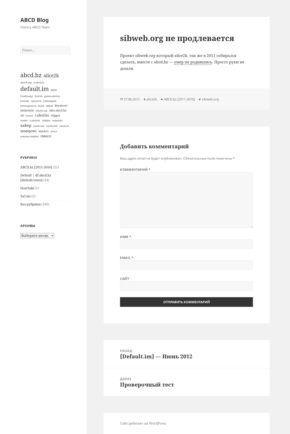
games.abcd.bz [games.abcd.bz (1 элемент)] (52, 96)
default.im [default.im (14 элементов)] (34, 89)
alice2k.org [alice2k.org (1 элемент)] (26, 82)
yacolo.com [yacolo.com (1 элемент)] (39, 126)
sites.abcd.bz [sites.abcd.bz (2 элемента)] (57, 110)
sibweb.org (210, 99)
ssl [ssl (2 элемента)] (22, 115)
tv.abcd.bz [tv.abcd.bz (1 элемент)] (34, 120)
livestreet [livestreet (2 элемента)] (61, 105)
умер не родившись (193, 62)
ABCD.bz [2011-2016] (36, 167)
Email (127, 258)
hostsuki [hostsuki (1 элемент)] (24, 101)
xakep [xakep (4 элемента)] (25, 125)
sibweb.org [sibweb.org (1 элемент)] (41, 110)
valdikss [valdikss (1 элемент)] (46, 120)
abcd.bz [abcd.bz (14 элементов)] (31, 75)
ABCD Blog (34, 20)
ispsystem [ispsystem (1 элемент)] (36, 101)
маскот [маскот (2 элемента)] (43, 131)
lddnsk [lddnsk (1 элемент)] (49, 105)
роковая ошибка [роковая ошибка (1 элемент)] (29, 136)
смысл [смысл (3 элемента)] (45, 136)
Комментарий (135, 169)
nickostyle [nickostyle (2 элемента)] (27, 110)
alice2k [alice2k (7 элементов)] (51, 75)
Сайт (124, 278)
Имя (125, 237)
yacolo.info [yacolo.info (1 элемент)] (52, 126)
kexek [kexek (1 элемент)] (41, 105)
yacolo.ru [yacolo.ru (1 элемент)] (64, 126)
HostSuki (27, 188)
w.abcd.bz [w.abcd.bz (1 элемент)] (57, 120)
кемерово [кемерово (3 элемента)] (28, 131)
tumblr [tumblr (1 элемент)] (24, 120)
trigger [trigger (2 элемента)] (55, 115)
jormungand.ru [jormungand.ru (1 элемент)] (28, 105)
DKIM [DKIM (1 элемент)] (54, 90)
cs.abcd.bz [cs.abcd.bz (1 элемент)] (38, 82)
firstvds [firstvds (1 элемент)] (39, 96)
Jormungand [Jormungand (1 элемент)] (49, 101)
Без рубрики (30, 204)
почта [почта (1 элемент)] (54, 131)
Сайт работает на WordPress (143, 423)
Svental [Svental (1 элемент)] (29, 115)
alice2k (152, 99)
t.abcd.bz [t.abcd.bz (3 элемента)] (42, 115)
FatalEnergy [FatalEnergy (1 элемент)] (26, 96)
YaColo (25, 196)
